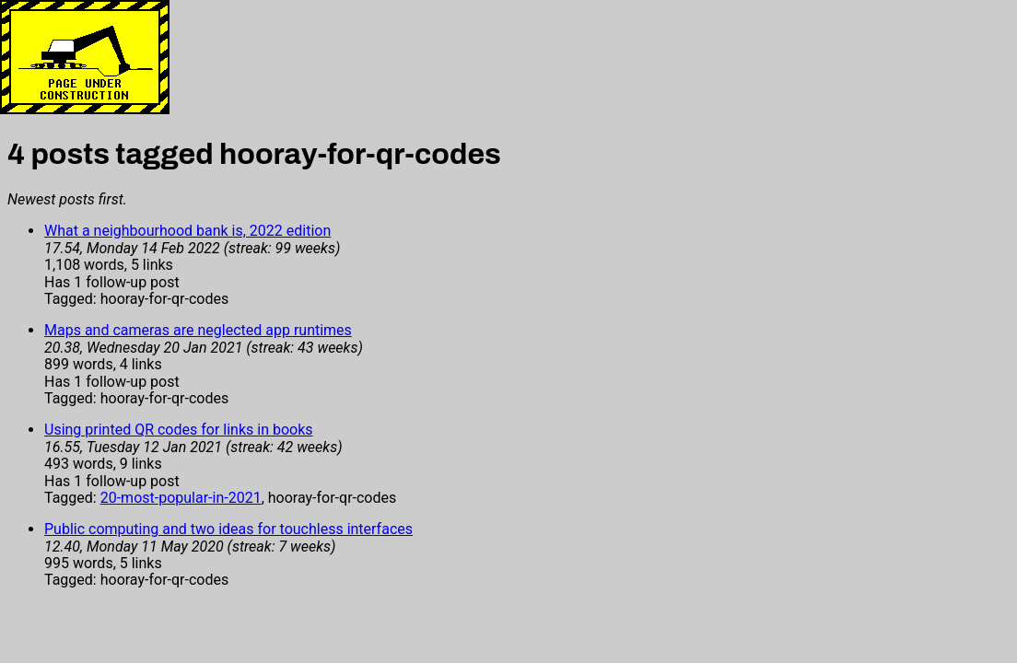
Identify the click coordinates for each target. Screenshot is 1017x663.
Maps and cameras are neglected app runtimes (198, 330)
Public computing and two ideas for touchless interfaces (228, 529)
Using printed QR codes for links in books (178, 429)
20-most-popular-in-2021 (181, 497)
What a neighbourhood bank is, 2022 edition (187, 230)
